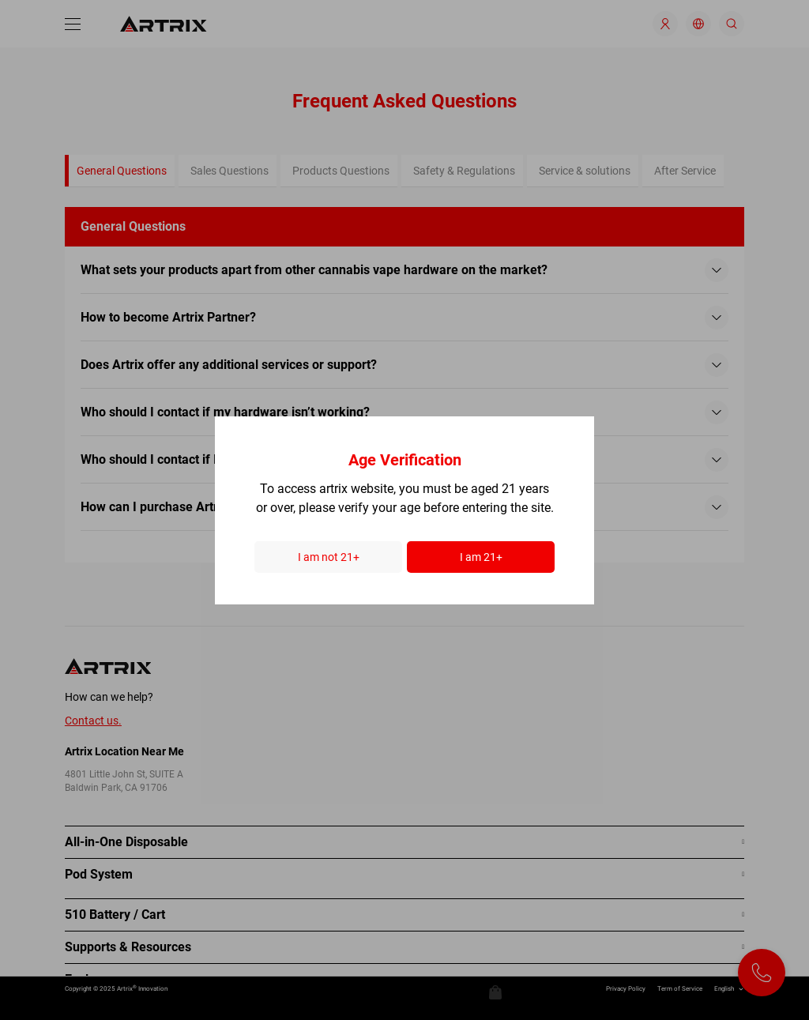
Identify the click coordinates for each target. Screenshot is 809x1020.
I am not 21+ (328, 557)
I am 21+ (481, 557)
